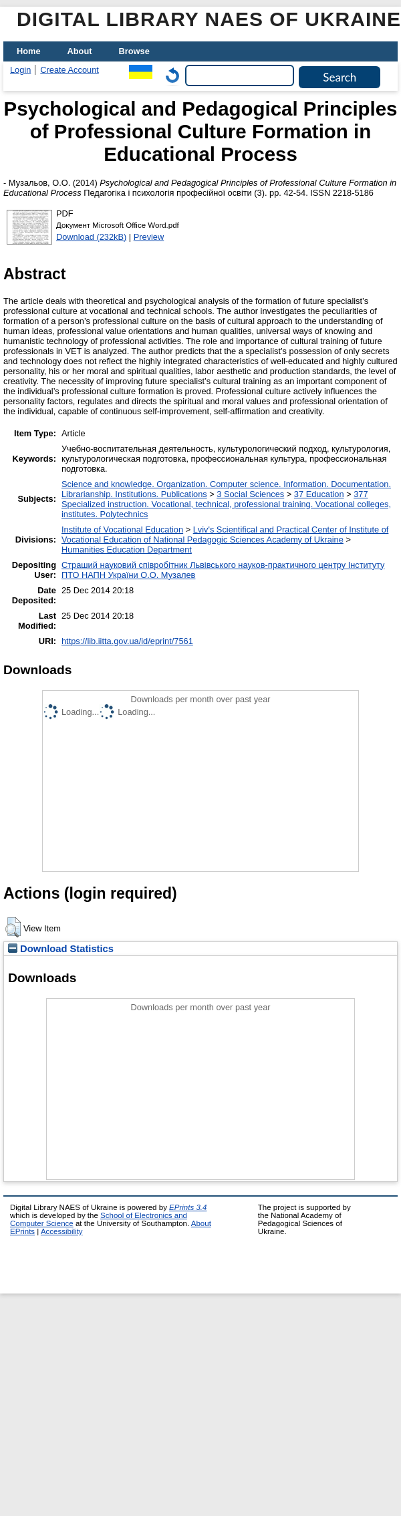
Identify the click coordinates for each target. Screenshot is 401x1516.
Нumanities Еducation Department (126, 550)
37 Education (319, 494)
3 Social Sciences (250, 494)
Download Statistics (61, 948)
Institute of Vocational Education (122, 529)
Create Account (69, 70)
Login (20, 70)
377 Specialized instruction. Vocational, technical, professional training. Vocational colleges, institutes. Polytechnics (226, 504)
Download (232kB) (91, 237)
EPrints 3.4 (188, 1207)
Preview (149, 237)
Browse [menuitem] (134, 51)
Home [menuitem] (29, 51)
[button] (13, 927)
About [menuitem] (80, 51)
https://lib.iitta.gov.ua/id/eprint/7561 (127, 641)
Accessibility (62, 1231)
